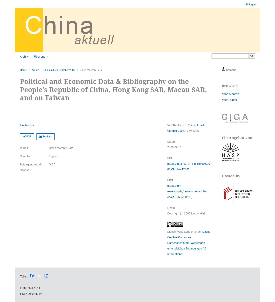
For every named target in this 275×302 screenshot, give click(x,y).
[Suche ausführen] (252, 56)
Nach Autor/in (230, 94)
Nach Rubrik (229, 100)
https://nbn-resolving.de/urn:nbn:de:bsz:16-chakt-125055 (186, 191)
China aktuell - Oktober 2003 (59, 70)
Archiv (23, 57)
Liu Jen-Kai (27, 125)
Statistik (45, 136)
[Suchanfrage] (230, 56)
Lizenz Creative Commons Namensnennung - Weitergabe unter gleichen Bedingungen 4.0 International (188, 243)
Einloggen (250, 5)
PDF (27, 136)
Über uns (39, 57)
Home (23, 70)
